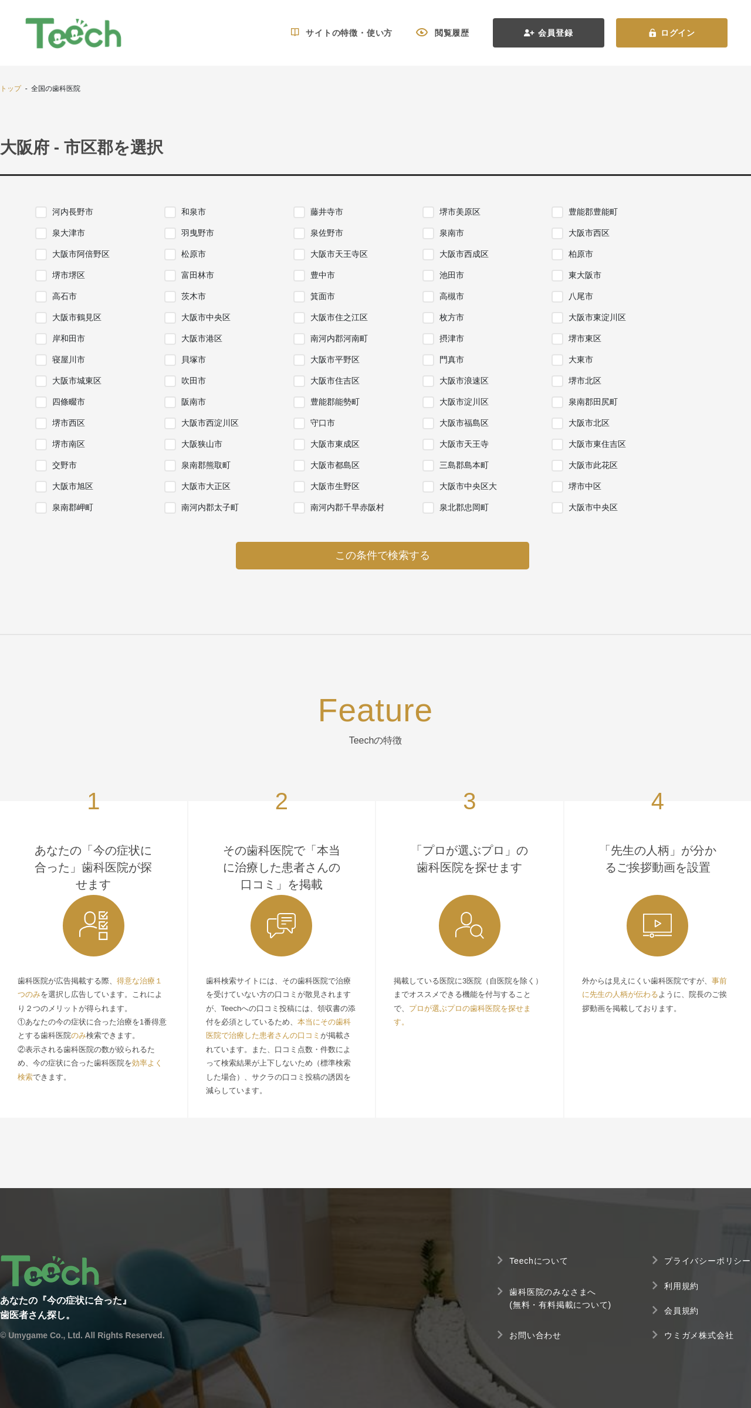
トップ (10, 88)
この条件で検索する (382, 555)
